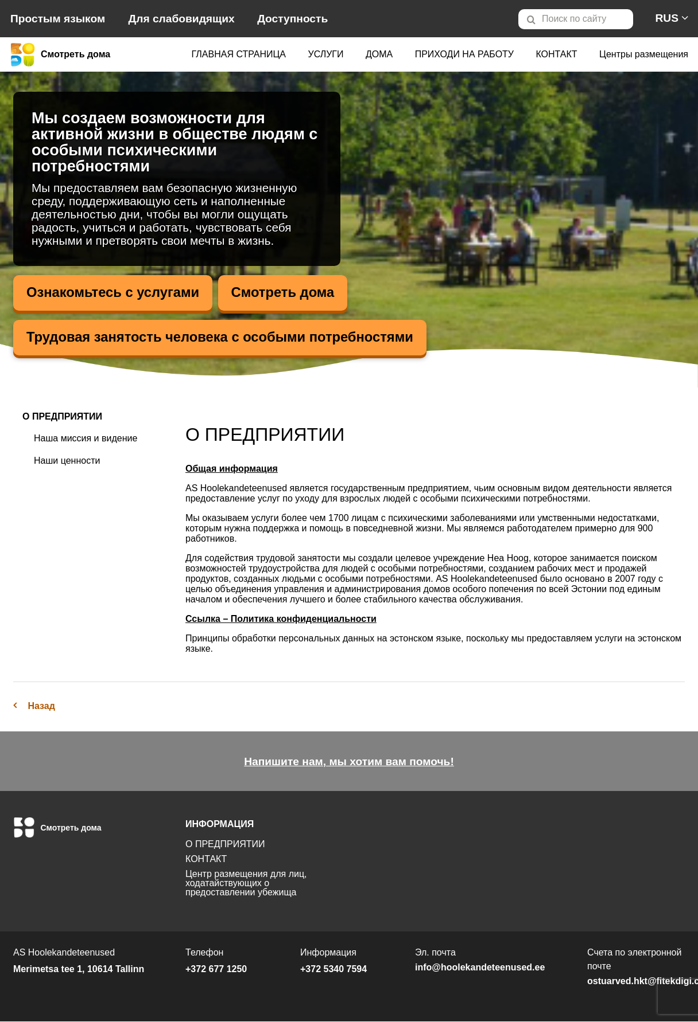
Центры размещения (643, 54)
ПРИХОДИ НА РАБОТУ (464, 54)
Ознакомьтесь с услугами (113, 292)
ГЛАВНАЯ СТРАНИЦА (239, 54)
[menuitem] (580, 19)
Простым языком (57, 19)
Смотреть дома (285, 292)
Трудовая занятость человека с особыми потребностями (222, 337)
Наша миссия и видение (85, 439)
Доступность (292, 19)
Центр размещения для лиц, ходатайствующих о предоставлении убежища (246, 884)
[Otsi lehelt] (575, 19)
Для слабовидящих (182, 19)
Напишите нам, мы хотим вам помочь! (349, 762)
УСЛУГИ (325, 54)
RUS (666, 18)
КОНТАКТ (556, 54)
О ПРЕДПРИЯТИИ (62, 417)
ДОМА (379, 54)
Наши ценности (67, 460)
